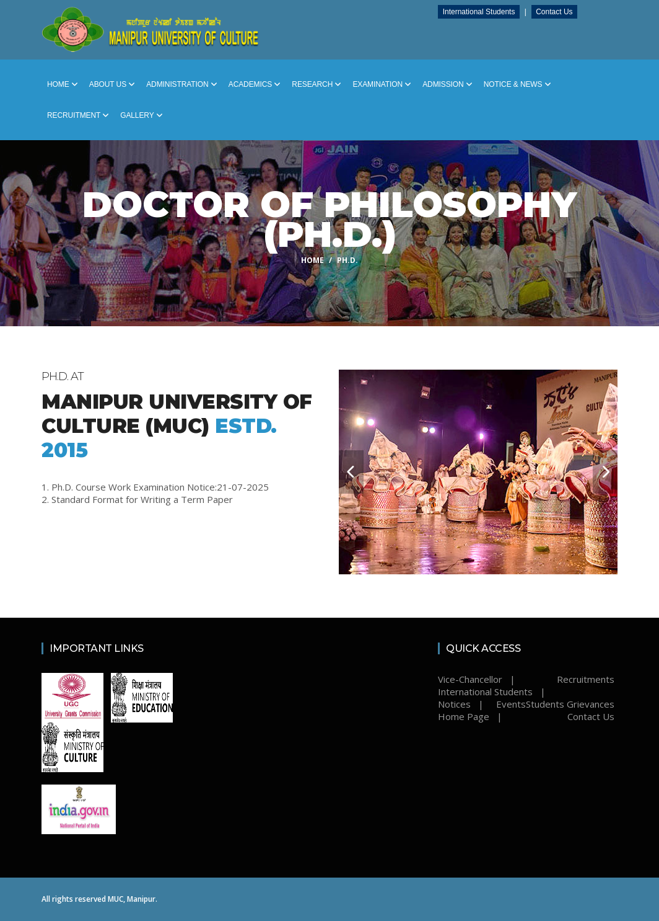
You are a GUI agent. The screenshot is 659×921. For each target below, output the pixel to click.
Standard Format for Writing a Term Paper (142, 499)
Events (511, 704)
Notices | (461, 704)
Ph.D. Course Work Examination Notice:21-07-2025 (160, 487)
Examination (381, 84)
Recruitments (585, 679)
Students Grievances (570, 704)
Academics (255, 84)
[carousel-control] (351, 472)
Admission (447, 84)
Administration (181, 84)
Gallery (141, 115)
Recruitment (78, 115)
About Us (112, 84)
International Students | (492, 691)
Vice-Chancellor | (476, 679)
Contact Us (556, 11)
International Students (481, 11)
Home (62, 84)
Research (316, 84)
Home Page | (470, 716)
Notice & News (517, 84)
